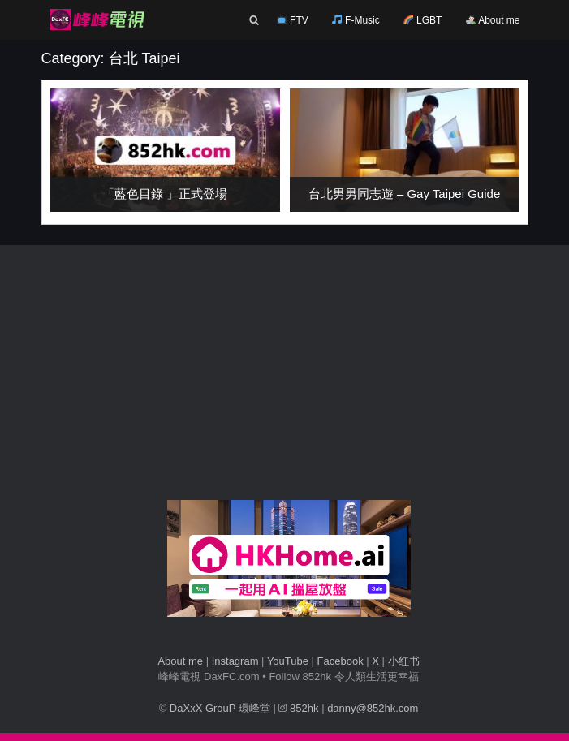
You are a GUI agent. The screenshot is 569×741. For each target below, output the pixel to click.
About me (493, 20)
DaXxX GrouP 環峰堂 (220, 708)
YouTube (287, 661)
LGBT (422, 20)
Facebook (340, 661)
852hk (298, 708)
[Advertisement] (289, 378)
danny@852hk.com (372, 708)
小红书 (404, 661)
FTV (292, 20)
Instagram (235, 661)
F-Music (356, 20)
